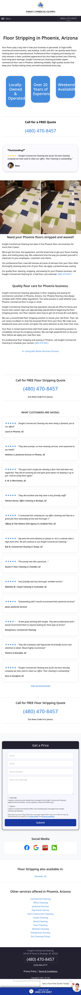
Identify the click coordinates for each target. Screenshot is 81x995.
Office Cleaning (40, 899)
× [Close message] (70, 981)
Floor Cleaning (40, 922)
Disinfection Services (40, 929)
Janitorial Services (40, 903)
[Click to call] (40, 991)
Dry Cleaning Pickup (40, 933)
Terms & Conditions (48, 813)
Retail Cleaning (40, 918)
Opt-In (12, 803)
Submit (40, 819)
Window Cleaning (40, 926)
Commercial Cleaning (40, 895)
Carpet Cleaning (40, 914)
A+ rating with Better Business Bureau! (40, 348)
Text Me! (13, 794)
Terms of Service (59, 978)
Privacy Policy (34, 813)
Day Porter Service (40, 907)
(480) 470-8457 (68, 18)
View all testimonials (40, 682)
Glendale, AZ (41, 873)
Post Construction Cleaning (41, 911)
